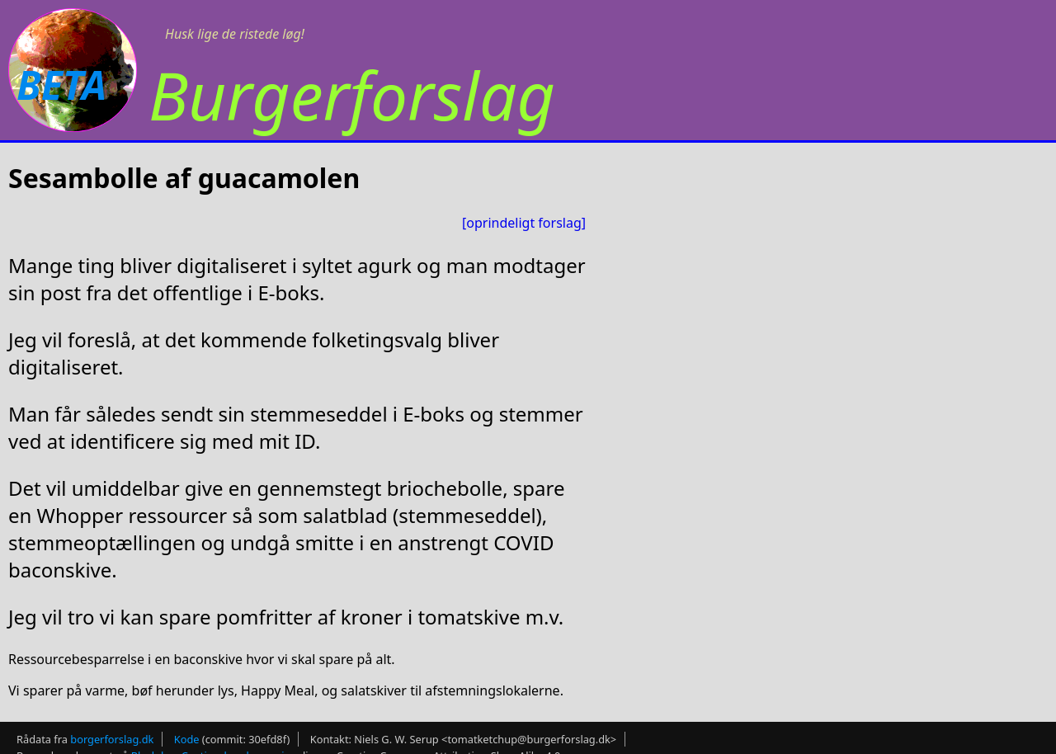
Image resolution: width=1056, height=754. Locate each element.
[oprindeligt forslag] (524, 223)
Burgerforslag (351, 94)
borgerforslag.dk (111, 739)
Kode (187, 739)
